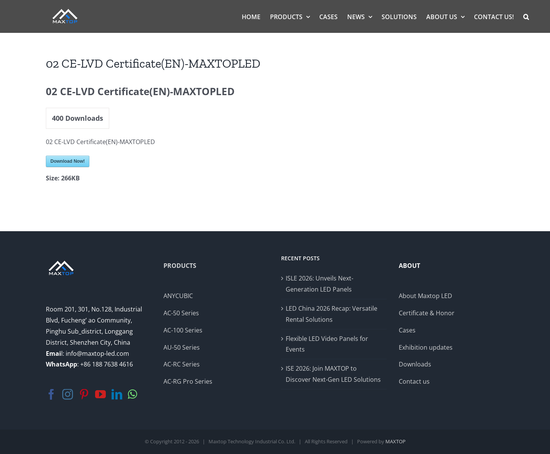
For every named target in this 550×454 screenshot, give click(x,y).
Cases (407, 330)
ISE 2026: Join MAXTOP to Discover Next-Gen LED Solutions (333, 374)
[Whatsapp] (132, 394)
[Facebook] (51, 394)
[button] (526, 16)
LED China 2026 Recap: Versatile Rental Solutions (331, 314)
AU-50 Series (181, 347)
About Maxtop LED (425, 296)
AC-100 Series (182, 330)
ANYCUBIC (178, 296)
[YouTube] (100, 394)
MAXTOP (395, 441)
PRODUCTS (179, 265)
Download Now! (67, 161)
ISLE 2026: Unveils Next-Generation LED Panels (319, 283)
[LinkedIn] (117, 394)
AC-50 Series (181, 313)
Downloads (415, 364)
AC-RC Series (181, 364)
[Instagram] (67, 394)
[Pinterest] (84, 394)
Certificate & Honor (427, 313)
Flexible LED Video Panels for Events (327, 344)
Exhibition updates (426, 347)
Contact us (414, 381)
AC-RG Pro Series (187, 381)
